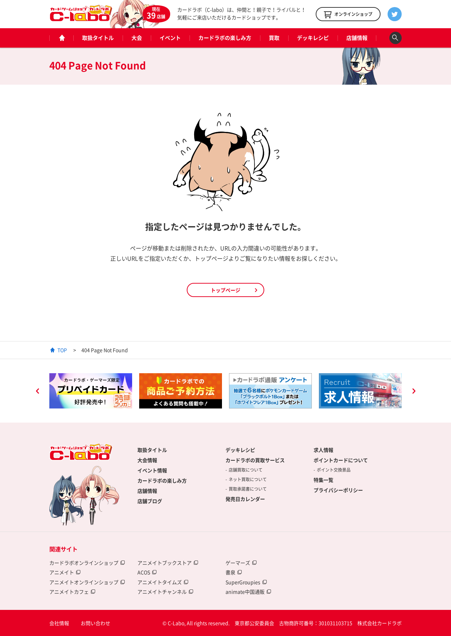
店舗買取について (245, 470)
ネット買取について (248, 479)
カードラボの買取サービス (255, 460)
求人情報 (323, 449)
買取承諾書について (248, 489)
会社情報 (59, 622)
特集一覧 (323, 479)
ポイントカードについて (341, 460)
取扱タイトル (98, 38)
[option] (90, 390)
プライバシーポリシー (338, 489)
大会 (136, 38)
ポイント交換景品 (334, 470)
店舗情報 (356, 38)
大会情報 (147, 460)
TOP (62, 349)
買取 (274, 38)
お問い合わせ (95, 622)
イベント (170, 38)
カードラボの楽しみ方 (224, 38)
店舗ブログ (149, 500)
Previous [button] (37, 392)
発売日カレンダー (245, 498)
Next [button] (413, 392)
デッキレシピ (313, 38)
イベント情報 (152, 470)
